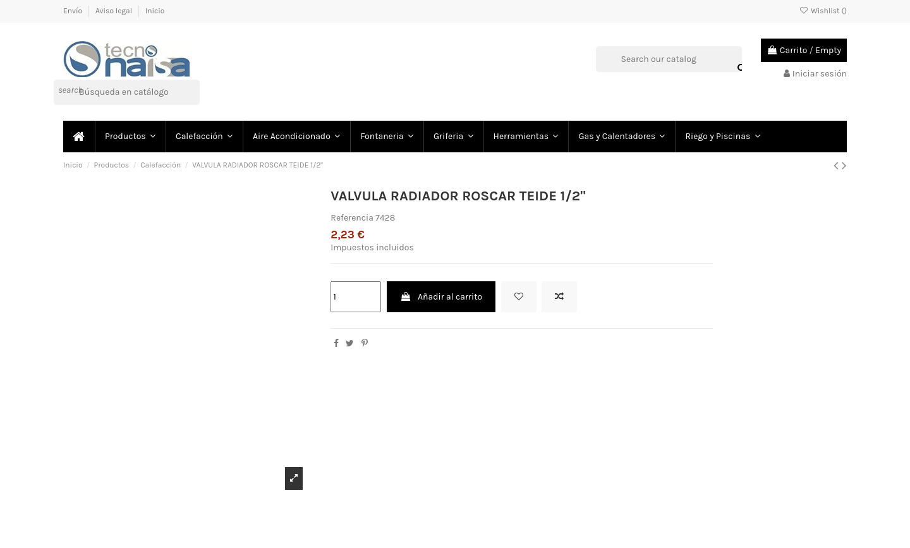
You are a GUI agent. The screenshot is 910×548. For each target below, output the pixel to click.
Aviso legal (114, 10)
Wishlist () (823, 10)
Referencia (352, 217)
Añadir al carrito (441, 296)
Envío (73, 10)
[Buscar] (127, 92)
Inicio (155, 10)
